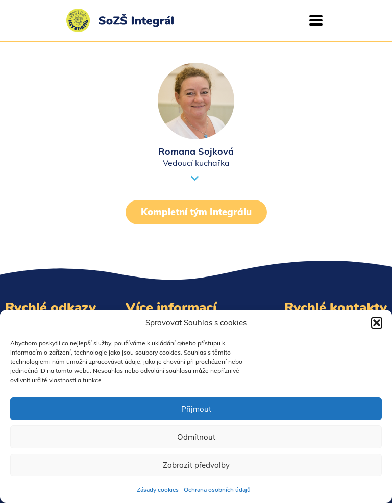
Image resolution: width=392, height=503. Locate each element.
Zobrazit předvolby (196, 465)
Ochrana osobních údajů (217, 490)
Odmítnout (196, 437)
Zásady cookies (158, 490)
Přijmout (196, 409)
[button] (377, 323)
